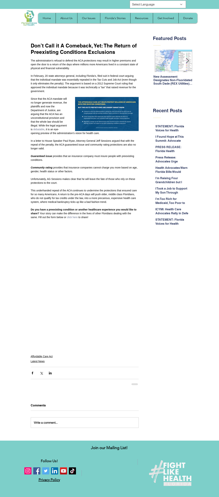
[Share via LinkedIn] (50, 373)
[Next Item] (187, 61)
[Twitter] (45, 470)
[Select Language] (158, 4)
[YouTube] (63, 470)
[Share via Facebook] (32, 373)
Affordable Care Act (42, 356)
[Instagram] (27, 470)
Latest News (38, 361)
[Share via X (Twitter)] (41, 373)
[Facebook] (36, 470)
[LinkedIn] (54, 470)
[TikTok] (72, 470)
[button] (66, 18)
